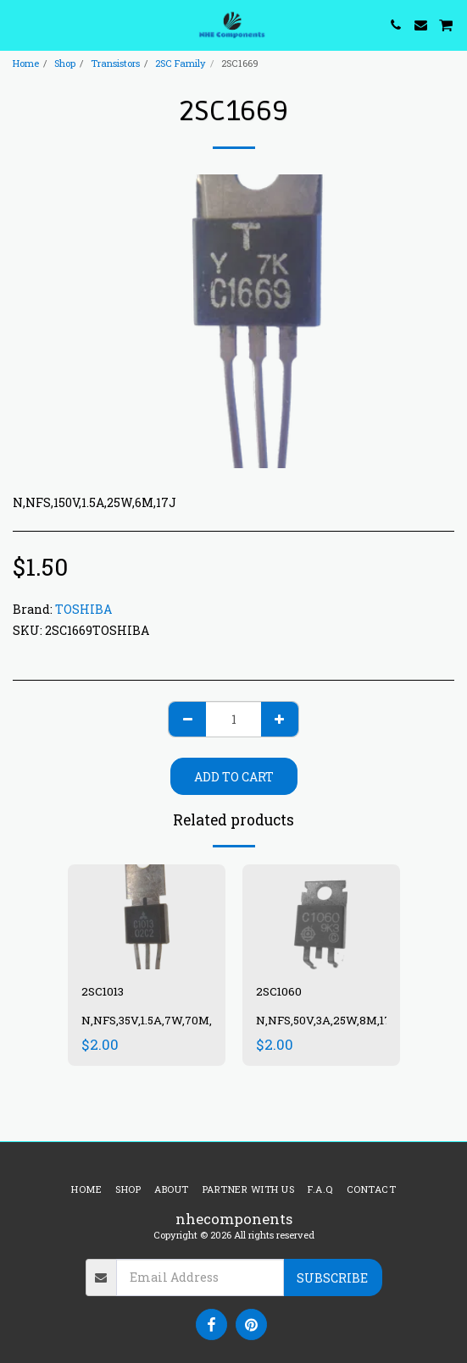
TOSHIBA (83, 609)
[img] (146, 916)
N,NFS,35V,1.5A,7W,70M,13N (156, 1020)
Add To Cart (234, 777)
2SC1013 (102, 991)
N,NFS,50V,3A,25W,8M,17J (327, 1020)
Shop (64, 63)
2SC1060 (279, 991)
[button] (18, 24)
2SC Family (180, 63)
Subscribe (332, 1278)
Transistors (115, 63)
